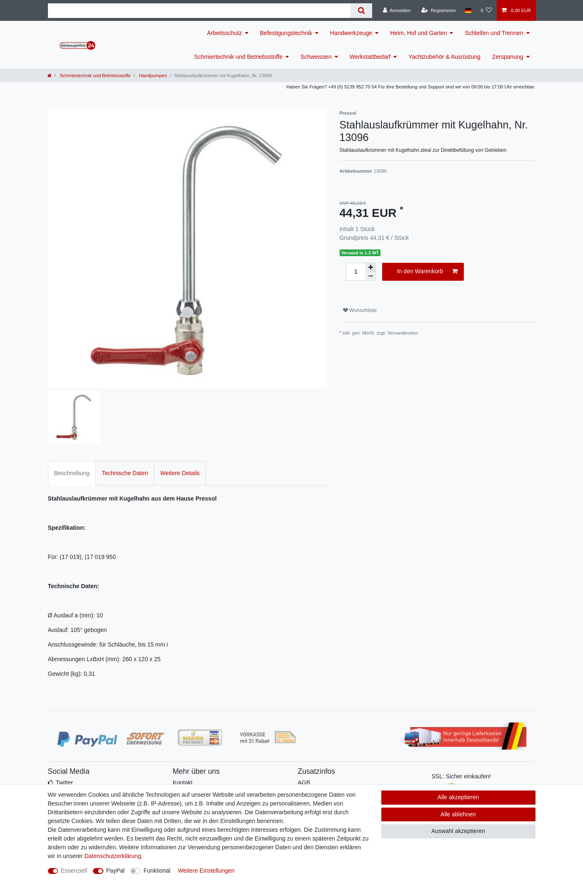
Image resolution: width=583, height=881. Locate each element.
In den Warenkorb (427, 271)
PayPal (115, 870)
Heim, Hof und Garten (418, 33)
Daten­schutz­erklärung (112, 856)
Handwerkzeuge (351, 33)
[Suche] (361, 10)
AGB (304, 782)
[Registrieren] (438, 10)
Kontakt (183, 782)
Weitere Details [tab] (180, 473)
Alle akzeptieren (458, 797)
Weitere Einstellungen (206, 870)
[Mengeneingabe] (356, 272)
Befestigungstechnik (286, 33)
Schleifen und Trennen (494, 33)
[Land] (468, 10)
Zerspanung (507, 56)
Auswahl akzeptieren (458, 831)
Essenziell (74, 870)
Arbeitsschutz (224, 33)
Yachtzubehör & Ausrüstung (444, 56)
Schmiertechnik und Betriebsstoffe (238, 56)
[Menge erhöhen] (371, 267)
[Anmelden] (396, 10)
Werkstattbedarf (370, 56)
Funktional (156, 870)
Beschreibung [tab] (72, 473)
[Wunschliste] (486, 10)
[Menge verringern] (371, 276)
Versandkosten (403, 332)
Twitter (64, 782)
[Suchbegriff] (199, 10)
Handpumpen (152, 75)
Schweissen (316, 56)
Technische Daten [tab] (125, 473)
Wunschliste (360, 310)
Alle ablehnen (458, 814)
